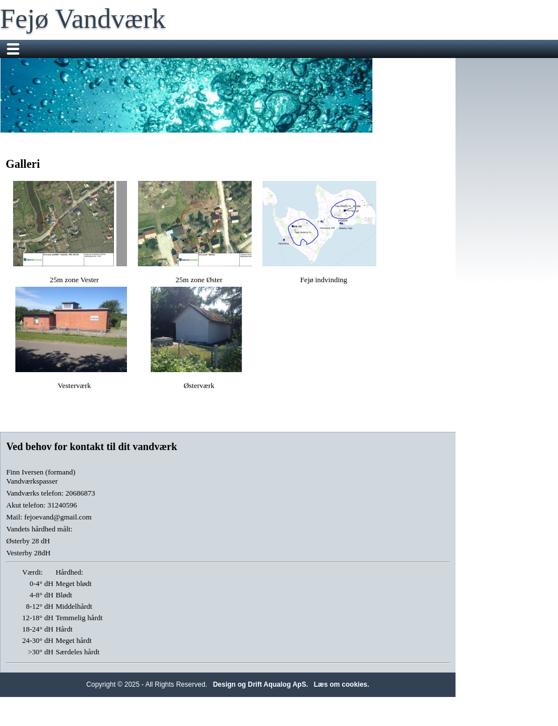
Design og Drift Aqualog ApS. (260, 684)
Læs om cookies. (341, 684)
